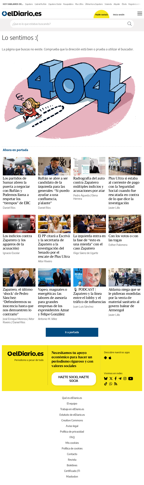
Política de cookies (72, 448)
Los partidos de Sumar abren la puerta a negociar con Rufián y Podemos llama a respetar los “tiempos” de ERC (16, 191)
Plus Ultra (79, 4)
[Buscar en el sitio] (67, 24)
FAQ (72, 437)
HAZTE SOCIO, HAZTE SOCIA (73, 379)
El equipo (72, 403)
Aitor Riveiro (45, 261)
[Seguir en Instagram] (124, 378)
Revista (72, 459)
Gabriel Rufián (40, 4)
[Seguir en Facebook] (116, 378)
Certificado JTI (72, 470)
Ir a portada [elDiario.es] (72, 332)
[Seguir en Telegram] (120, 378)
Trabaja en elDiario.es (72, 409)
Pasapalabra (68, 4)
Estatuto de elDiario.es (72, 414)
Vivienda (108, 4)
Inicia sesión (118, 14)
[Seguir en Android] (105, 357)
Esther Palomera (118, 244)
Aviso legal (72, 426)
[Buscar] (129, 24)
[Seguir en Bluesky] (105, 378)
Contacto (72, 454)
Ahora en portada (15, 150)
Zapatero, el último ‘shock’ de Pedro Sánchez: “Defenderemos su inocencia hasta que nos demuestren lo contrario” (18, 302)
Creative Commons (72, 420)
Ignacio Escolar (11, 253)
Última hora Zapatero (94, 4)
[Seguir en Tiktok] (105, 383)
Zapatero (29, 4)
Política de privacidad (72, 431)
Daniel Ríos (9, 207)
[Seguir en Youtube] (130, 378)
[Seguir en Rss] (115, 383)
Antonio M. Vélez (47, 318)
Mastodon (72, 476)
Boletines (72, 465)
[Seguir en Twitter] (111, 378)
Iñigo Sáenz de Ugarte (85, 253)
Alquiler (117, 4)
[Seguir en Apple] (110, 357)
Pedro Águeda (81, 195)
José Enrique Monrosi (15, 318)
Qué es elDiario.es (72, 397)
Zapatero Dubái (54, 4)
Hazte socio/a (101, 14)
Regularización (134, 4)
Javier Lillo (114, 207)
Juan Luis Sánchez (83, 306)
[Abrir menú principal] (139, 13)
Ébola (124, 4)
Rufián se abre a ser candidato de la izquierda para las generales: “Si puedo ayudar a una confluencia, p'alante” (53, 191)
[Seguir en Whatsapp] (110, 383)
